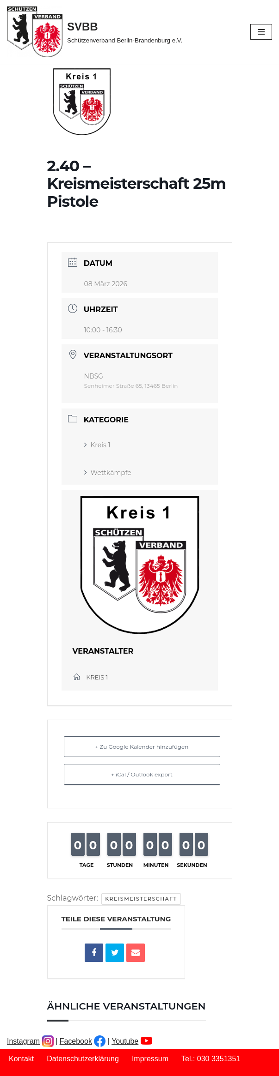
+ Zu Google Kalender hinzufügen (142, 746)
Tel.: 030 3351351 (210, 1059)
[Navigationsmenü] (261, 32)
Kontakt (21, 1059)
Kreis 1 (97, 445)
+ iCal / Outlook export (142, 774)
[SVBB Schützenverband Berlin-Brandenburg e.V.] (94, 31)
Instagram (23, 1041)
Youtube (125, 1041)
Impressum (150, 1059)
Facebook (76, 1041)
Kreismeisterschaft (141, 899)
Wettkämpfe (107, 473)
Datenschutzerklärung (83, 1059)
